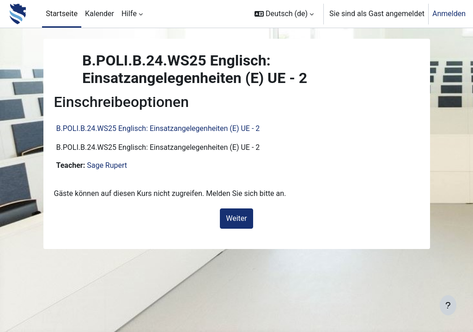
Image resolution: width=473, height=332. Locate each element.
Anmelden (449, 13)
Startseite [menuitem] (62, 13)
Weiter (236, 218)
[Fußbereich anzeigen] (448, 305)
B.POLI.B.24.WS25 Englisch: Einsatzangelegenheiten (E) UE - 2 (169, 128)
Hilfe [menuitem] (129, 13)
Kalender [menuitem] (99, 13)
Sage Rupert (118, 165)
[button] (284, 14)
